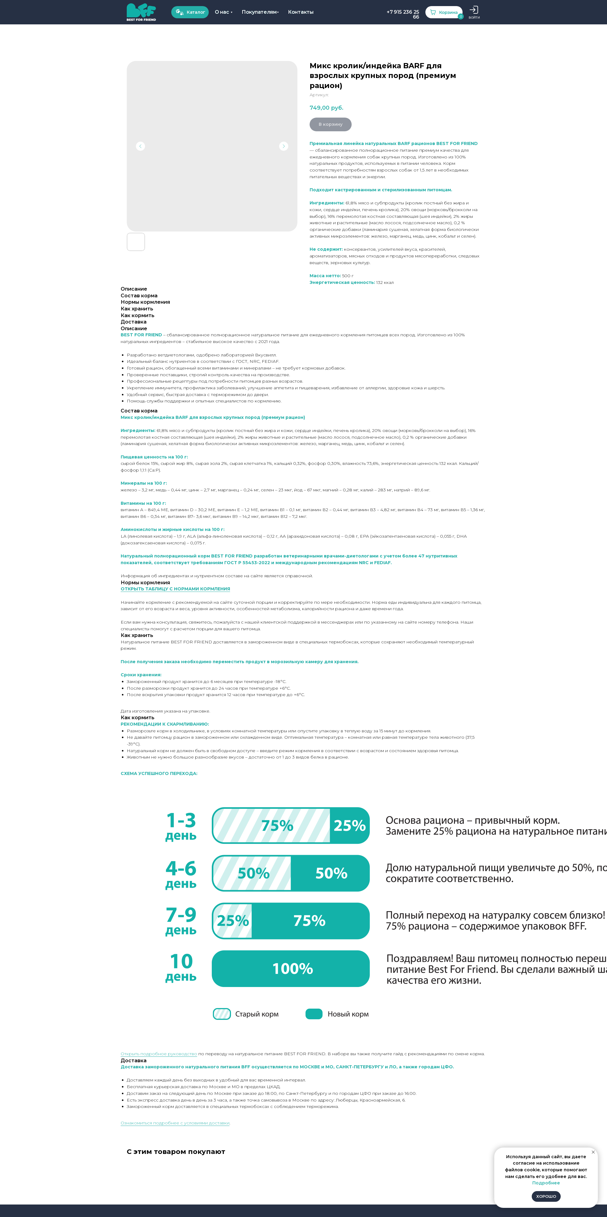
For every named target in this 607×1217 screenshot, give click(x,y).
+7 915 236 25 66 (225, 14)
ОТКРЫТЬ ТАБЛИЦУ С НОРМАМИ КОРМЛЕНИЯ (175, 589)
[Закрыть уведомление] (593, 1152)
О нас (99, 14)
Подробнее (546, 1183)
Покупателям (134, 12)
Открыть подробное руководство (159, 1053)
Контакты (168, 12)
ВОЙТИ (293, 17)
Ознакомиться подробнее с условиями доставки (175, 1123)
